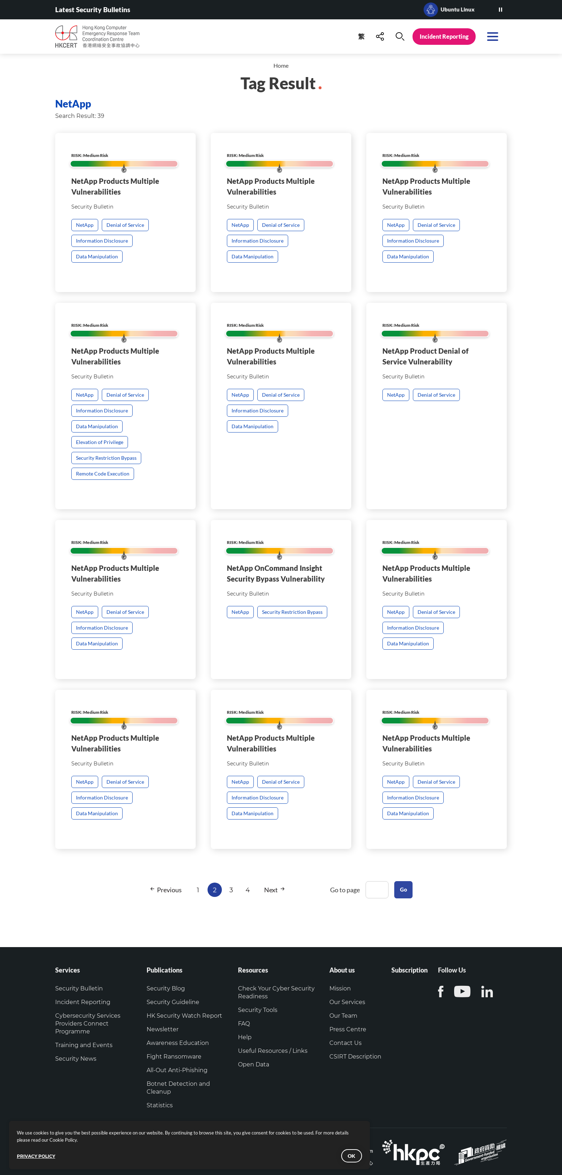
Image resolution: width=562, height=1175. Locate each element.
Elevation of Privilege (99, 478)
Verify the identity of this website (242, 1143)
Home (281, 65)
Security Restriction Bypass (106, 493)
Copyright (180, 1143)
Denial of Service (125, 225)
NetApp (85, 225)
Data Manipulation (97, 256)
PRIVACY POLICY (47, 1148)
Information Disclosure (102, 241)
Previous (163, 890)
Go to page (343, 889)
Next (272, 890)
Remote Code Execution (102, 509)
